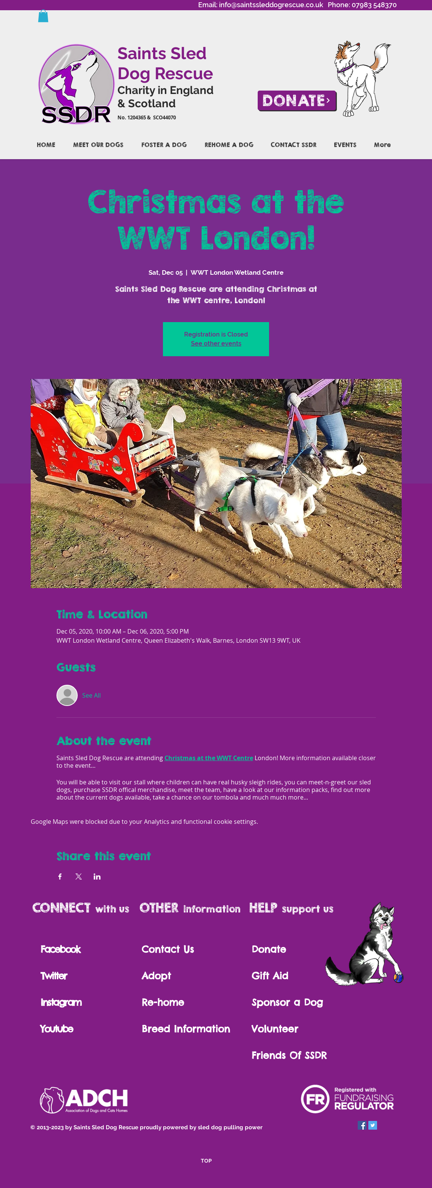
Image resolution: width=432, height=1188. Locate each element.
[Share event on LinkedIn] (97, 876)
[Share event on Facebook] (60, 876)
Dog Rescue (165, 73)
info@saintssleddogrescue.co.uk (271, 5)
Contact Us (168, 949)
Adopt (158, 976)
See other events (216, 343)
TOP (206, 1161)
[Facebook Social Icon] (362, 1125)
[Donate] (297, 100)
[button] (43, 15)
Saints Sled (162, 53)
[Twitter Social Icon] (372, 1125)
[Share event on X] (78, 876)
